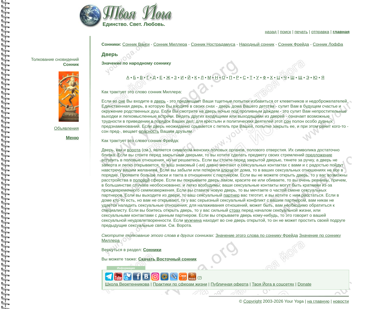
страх (234, 210)
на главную (318, 301)
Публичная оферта (229, 284)
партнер (231, 195)
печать (301, 31)
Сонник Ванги (136, 44)
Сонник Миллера (170, 44)
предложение (319, 155)
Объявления (66, 128)
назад (270, 31)
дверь (160, 101)
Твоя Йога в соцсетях (273, 284)
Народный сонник (256, 44)
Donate (304, 284)
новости (341, 301)
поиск (285, 31)
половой (141, 180)
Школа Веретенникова (127, 284)
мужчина (193, 220)
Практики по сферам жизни (180, 284)
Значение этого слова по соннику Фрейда (257, 235)
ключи (227, 170)
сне (121, 101)
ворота (134, 150)
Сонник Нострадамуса (213, 44)
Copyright (252, 301)
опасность (149, 131)
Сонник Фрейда (293, 44)
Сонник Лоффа (328, 44)
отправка (320, 31)
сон (287, 121)
